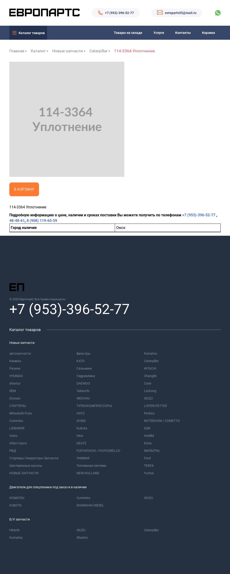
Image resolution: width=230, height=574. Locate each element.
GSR (147, 428)
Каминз (15, 361)
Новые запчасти (67, 51)
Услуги (158, 33)
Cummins (16, 421)
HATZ (80, 413)
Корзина (208, 33)
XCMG (81, 421)
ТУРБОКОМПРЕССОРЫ (94, 406)
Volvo (13, 436)
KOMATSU (16, 498)
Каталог (38, 51)
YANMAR (83, 458)
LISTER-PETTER (155, 406)
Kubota (82, 428)
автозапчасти (20, 353)
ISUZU (148, 398)
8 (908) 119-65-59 (42, 220)
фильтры (84, 353)
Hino (80, 436)
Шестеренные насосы (25, 465)
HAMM (149, 436)
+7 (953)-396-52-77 (119, 13)
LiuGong (150, 391)
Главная (16, 51)
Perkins (149, 413)
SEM (12, 391)
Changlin (150, 376)
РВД (12, 451)
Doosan (15, 398)
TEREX (149, 465)
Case (147, 383)
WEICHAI (83, 398)
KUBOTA (15, 505)
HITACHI (150, 368)
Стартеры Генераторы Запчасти (33, 458)
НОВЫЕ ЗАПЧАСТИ (23, 473)
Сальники (84, 368)
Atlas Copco (18, 443)
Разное (14, 368)
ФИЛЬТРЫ (152, 451)
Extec (148, 443)
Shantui (82, 537)
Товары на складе (128, 33)
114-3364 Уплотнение (134, 51)
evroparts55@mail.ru (180, 13)
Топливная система (91, 465)
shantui (14, 383)
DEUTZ (81, 443)
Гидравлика (86, 376)
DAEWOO (83, 383)
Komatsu (150, 353)
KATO (81, 361)
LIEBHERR (16, 428)
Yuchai (149, 473)
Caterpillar (98, 51)
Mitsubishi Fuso (20, 413)
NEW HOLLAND (88, 473)
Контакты (183, 33)
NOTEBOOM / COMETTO (162, 421)
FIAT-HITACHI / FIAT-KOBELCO (98, 451)
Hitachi (14, 530)
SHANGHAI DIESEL (90, 505)
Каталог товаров (32, 33)
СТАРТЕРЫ (17, 406)
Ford (147, 458)
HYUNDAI (16, 376)
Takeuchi (83, 391)
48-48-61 (17, 220)
